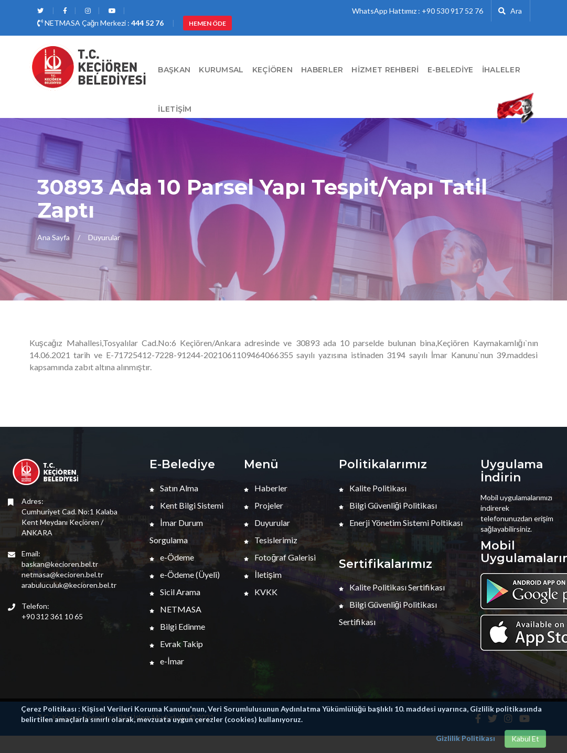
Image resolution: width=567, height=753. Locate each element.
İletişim (174, 109)
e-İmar (166, 661)
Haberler (265, 488)
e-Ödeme (171, 557)
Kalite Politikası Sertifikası (392, 587)
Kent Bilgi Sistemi (186, 505)
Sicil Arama (174, 592)
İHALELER (501, 69)
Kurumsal (221, 69)
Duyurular (104, 237)
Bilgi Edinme (177, 626)
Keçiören (272, 69)
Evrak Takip (176, 644)
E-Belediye (450, 69)
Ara (510, 10)
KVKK (260, 592)
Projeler (263, 505)
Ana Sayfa (53, 237)
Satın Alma (173, 488)
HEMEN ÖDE (207, 23)
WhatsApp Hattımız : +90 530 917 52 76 (417, 10)
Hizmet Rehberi (385, 69)
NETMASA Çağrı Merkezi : (100, 22)
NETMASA (175, 609)
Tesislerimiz (270, 540)
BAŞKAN (174, 69)
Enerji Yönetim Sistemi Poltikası (401, 523)
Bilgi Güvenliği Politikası (388, 505)
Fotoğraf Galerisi (280, 557)
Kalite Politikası (372, 488)
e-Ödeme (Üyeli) (184, 574)
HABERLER (322, 69)
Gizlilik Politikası (465, 738)
